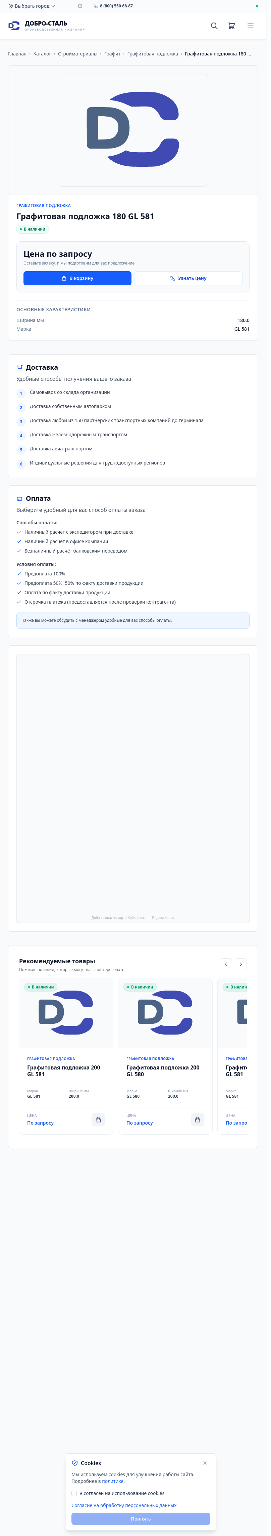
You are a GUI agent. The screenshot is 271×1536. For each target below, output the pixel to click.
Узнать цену (188, 278)
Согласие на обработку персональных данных (123, 1505)
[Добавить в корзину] (98, 1119)
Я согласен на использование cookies (121, 1493)
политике (112, 1481)
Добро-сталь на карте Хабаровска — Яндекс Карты (133, 918)
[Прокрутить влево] (226, 964)
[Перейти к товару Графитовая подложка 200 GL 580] (165, 1056)
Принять (141, 1518)
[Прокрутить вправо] (241, 964)
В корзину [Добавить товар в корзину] (77, 278)
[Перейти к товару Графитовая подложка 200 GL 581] (66, 1056)
